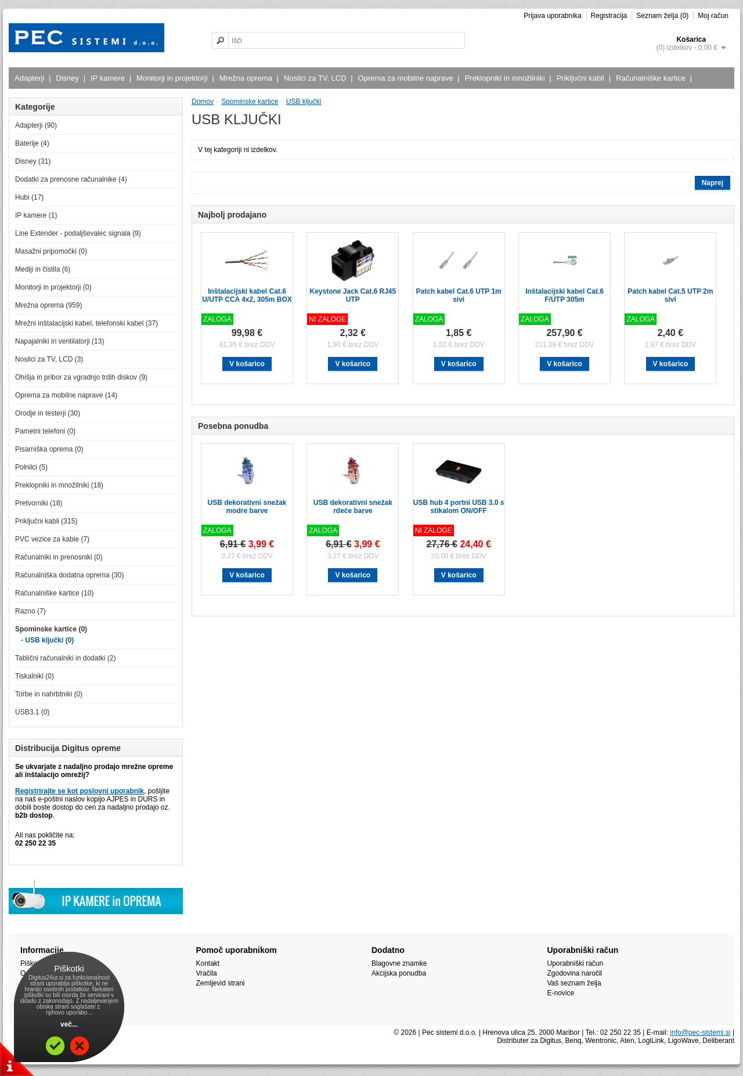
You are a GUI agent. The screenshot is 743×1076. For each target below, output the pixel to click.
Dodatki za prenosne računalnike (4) (71, 179)
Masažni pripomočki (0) (51, 251)
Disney (69, 78)
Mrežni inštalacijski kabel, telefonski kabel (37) (86, 323)
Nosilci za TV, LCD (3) (49, 359)
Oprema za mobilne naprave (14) (66, 395)
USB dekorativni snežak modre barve (246, 507)
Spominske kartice (249, 102)
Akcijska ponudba (399, 973)
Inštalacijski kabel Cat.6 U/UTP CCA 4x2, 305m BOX (247, 295)
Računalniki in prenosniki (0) (59, 557)
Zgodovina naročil (575, 973)
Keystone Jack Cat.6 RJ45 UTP (352, 295)
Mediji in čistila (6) (42, 269)
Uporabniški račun (575, 963)
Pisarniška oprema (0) (49, 449)
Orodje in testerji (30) (47, 413)
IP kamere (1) (36, 215)
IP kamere (109, 78)
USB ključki (304, 102)
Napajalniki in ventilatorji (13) (59, 341)
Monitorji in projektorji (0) (53, 287)
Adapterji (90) (36, 125)
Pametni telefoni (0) (45, 431)
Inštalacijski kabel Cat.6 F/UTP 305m (564, 295)
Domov (203, 102)
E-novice (561, 993)
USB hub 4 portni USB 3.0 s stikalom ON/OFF (458, 507)
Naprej (712, 183)
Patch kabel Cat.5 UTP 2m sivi (670, 295)
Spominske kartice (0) (51, 629)
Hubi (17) (29, 197)
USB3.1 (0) (32, 712)
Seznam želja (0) (662, 16)
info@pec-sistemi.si (700, 1032)
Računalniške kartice (652, 78)
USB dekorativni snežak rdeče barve (352, 507)
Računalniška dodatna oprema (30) (69, 575)
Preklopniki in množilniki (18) (59, 485)
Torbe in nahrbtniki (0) (48, 694)
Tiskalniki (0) (34, 676)
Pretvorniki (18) (38, 503)
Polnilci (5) (31, 467)
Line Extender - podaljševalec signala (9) (78, 233)
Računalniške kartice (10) (54, 593)
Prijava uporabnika (552, 16)
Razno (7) (30, 611)
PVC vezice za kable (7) (52, 539)
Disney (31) (33, 161)
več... (69, 1024)
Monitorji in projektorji (173, 78)
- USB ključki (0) (47, 640)
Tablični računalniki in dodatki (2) (65, 658)
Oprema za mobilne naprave (407, 78)
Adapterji (31, 78)
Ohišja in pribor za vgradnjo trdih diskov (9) (81, 377)
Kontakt (208, 963)
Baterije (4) (32, 143)
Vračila (206, 973)
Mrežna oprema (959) (48, 305)
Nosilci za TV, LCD (316, 78)
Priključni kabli (582, 78)
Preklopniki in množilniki (506, 78)
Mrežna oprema (247, 78)
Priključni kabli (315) (46, 521)
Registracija (609, 16)
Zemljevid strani (220, 983)
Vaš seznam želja (574, 983)
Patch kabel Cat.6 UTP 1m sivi (459, 295)
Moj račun (713, 16)
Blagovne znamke (399, 963)
